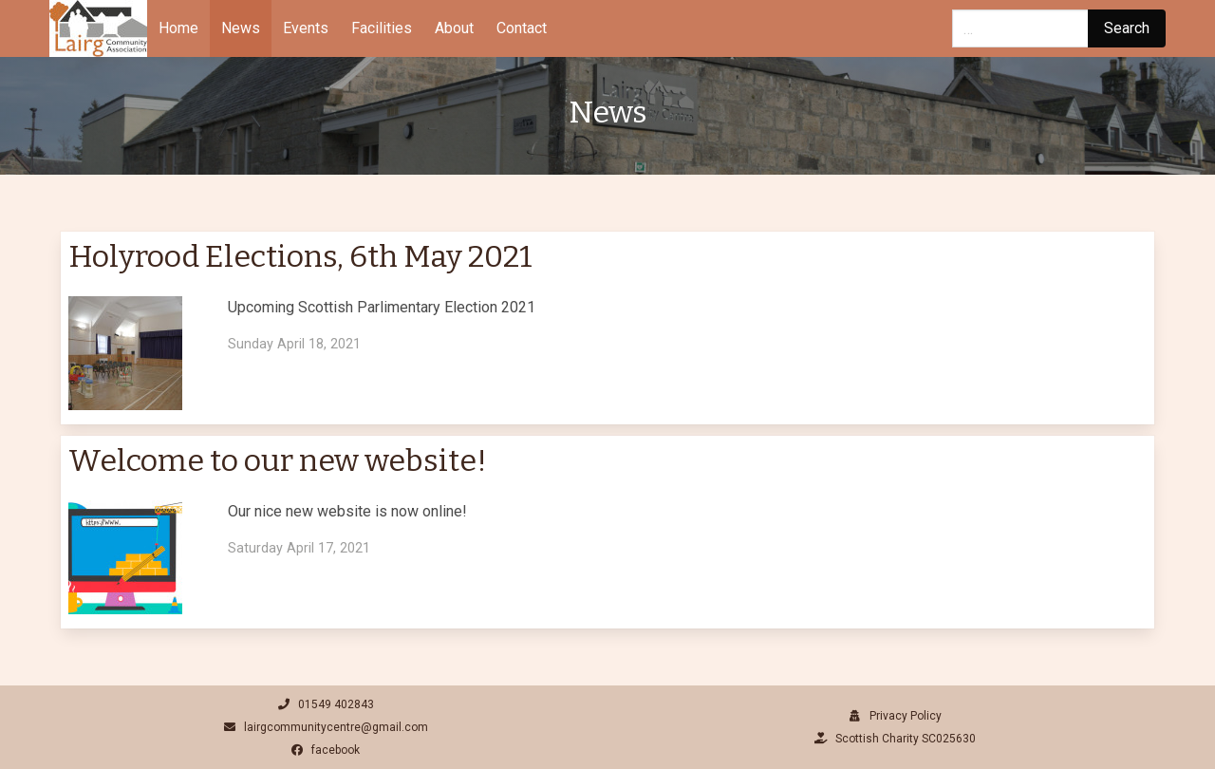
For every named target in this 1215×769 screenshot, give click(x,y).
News (240, 28)
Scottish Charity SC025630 (893, 738)
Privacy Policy (893, 715)
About (454, 28)
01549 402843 (323, 704)
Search (1127, 28)
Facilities (381, 28)
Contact (521, 28)
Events (305, 28)
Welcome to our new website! (277, 460)
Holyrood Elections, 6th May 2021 (300, 256)
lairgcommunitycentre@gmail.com (323, 727)
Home (178, 28)
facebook (323, 750)
